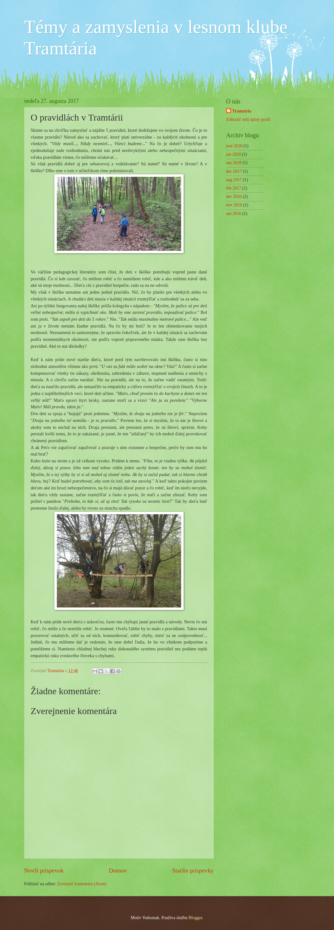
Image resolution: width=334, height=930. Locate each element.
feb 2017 (233, 188)
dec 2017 (234, 171)
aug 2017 (234, 179)
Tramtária (241, 111)
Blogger (195, 917)
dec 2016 (234, 196)
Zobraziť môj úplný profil (248, 119)
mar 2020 (234, 146)
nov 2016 (234, 205)
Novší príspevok (44, 870)
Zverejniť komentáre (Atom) (81, 884)
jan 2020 (233, 154)
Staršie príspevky (193, 870)
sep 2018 (233, 162)
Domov (118, 870)
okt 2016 (233, 213)
